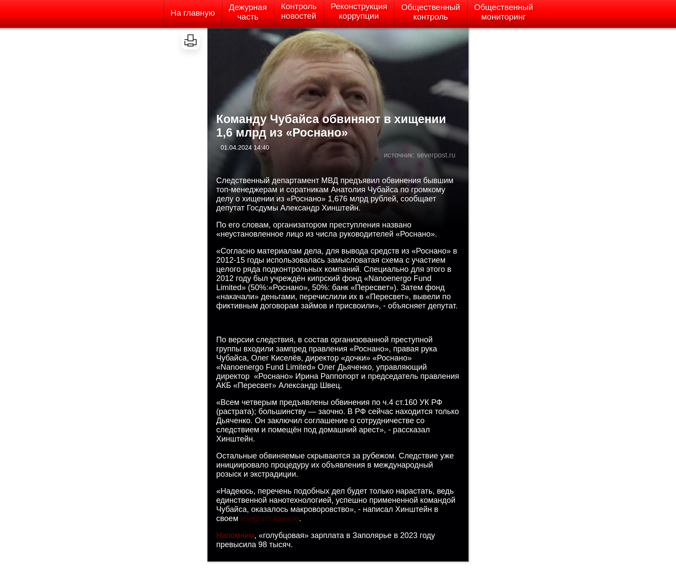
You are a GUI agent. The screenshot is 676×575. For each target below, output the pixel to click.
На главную (193, 12)
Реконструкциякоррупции (359, 11)
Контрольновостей (299, 11)
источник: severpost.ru (419, 155)
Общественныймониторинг (503, 12)
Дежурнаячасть (248, 12)
